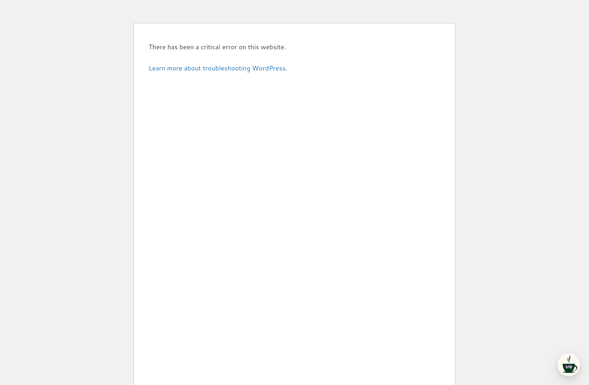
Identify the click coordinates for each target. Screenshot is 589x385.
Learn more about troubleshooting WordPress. (218, 68)
